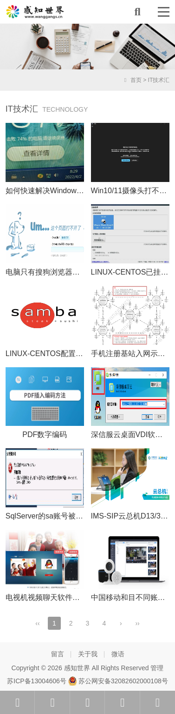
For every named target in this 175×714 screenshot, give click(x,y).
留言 (57, 654)
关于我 (87, 654)
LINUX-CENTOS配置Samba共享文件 (67, 353)
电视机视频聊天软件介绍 (46, 597)
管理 (156, 668)
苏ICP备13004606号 (36, 681)
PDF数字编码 (44, 434)
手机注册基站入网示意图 (132, 353)
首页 (132, 80)
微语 (117, 654)
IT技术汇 (159, 80)
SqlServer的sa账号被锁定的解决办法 (67, 516)
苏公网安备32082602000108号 (118, 681)
